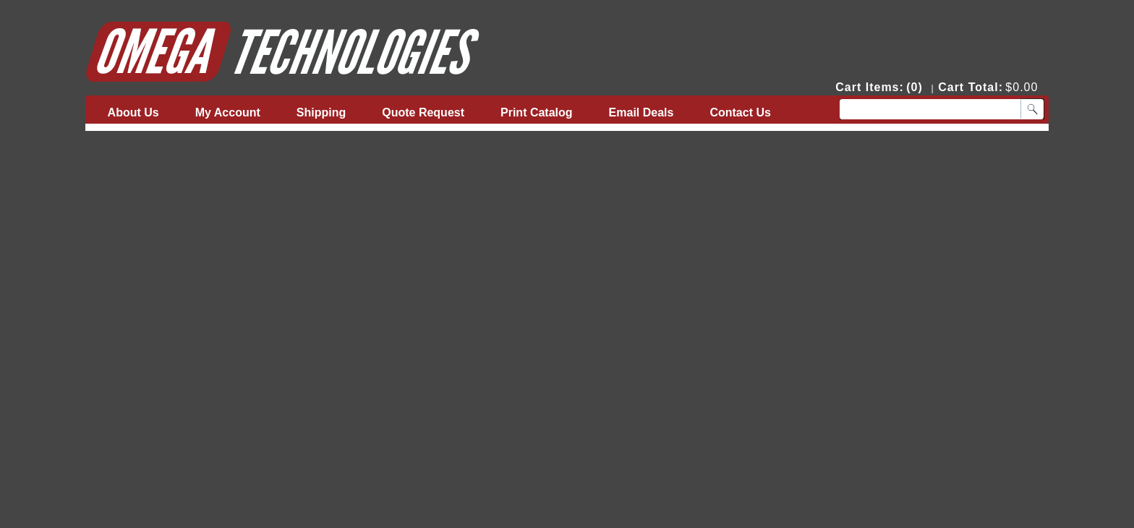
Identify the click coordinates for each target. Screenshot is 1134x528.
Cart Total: (970, 87)
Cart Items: (869, 87)
